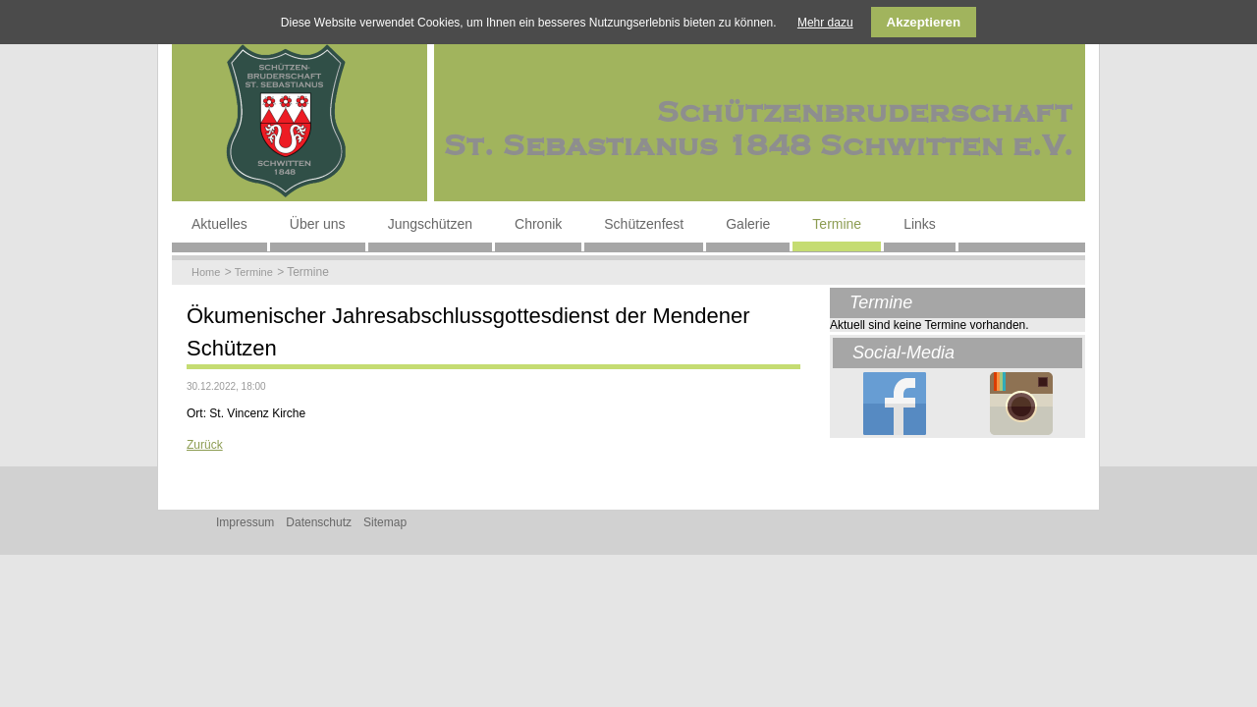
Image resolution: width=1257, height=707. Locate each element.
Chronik (538, 224)
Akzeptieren (924, 22)
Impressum (245, 522)
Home (205, 272)
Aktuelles (219, 224)
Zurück (205, 445)
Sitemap (385, 522)
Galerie (748, 224)
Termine (836, 224)
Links (919, 224)
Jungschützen (430, 224)
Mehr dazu (825, 22)
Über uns (318, 224)
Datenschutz (319, 522)
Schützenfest (643, 224)
